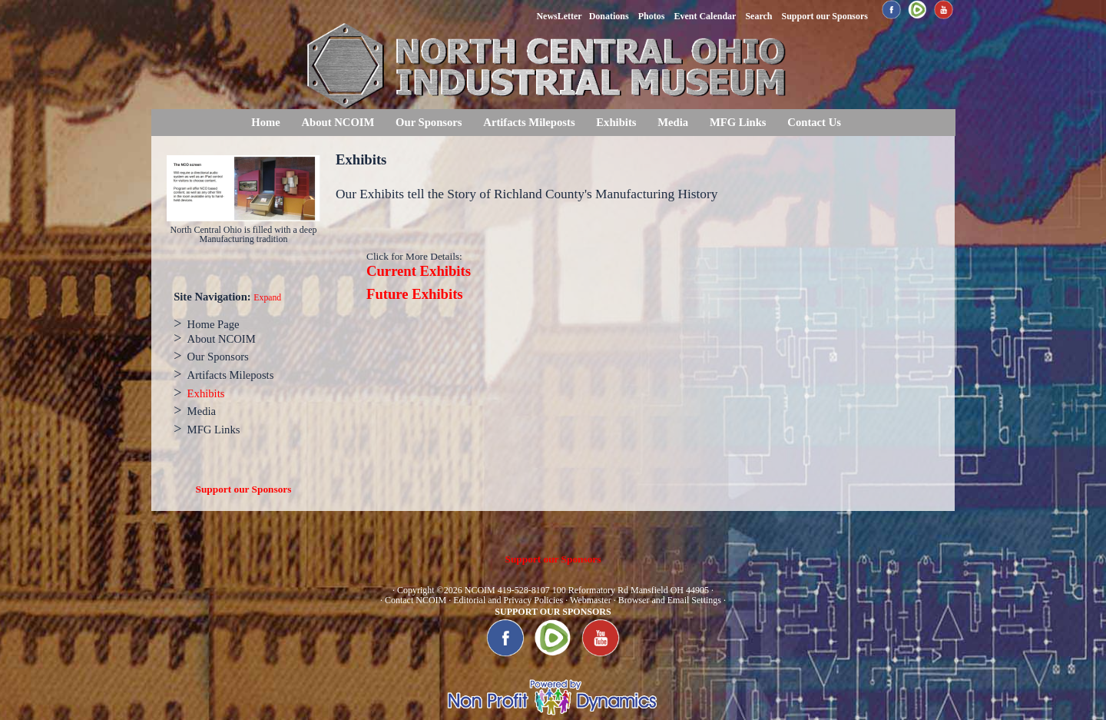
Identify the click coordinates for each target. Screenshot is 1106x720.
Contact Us (814, 122)
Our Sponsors (429, 122)
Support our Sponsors (244, 489)
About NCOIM (337, 122)
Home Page (213, 324)
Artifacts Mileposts (529, 122)
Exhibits (616, 122)
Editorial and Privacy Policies (508, 600)
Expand (267, 298)
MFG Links (738, 122)
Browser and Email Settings (669, 600)
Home (265, 122)
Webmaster (590, 600)
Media (672, 122)
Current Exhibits (418, 271)
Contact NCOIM (415, 600)
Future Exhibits (414, 294)
